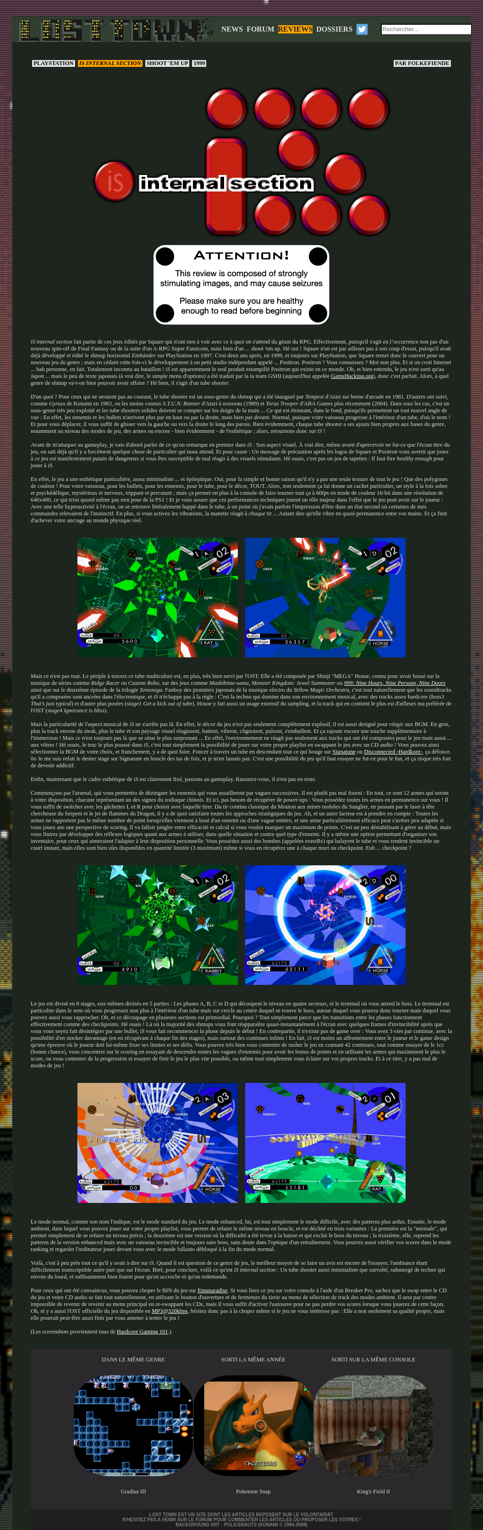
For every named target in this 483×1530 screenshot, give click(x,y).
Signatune (344, 752)
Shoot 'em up (167, 63)
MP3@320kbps (169, 1311)
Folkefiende (422, 63)
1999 (199, 63)
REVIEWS (295, 29)
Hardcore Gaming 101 (142, 1331)
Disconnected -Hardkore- (393, 752)
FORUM (260, 29)
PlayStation (53, 63)
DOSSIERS (334, 29)
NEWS (232, 29)
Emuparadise (212, 1290)
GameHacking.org (352, 376)
